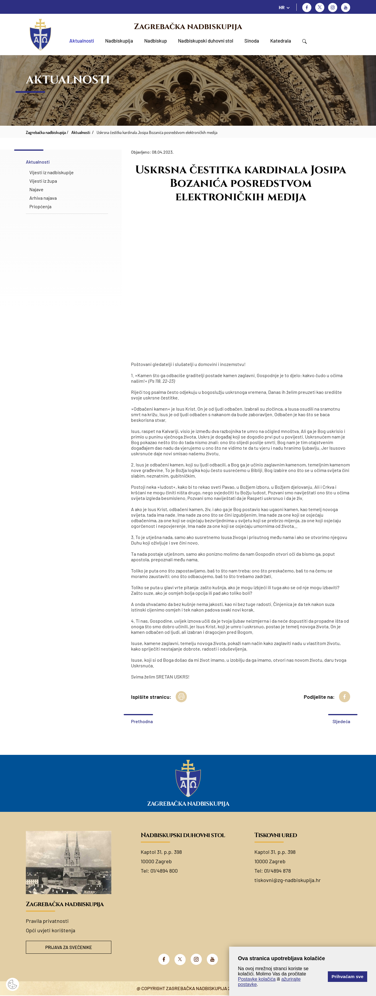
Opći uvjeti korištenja (50, 930)
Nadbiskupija (119, 40)
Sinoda (251, 40)
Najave (36, 189)
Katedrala (280, 40)
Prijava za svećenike (68, 947)
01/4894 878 (277, 870)
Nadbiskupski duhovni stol (205, 40)
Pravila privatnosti (47, 921)
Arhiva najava (43, 198)
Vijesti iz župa (43, 181)
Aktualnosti (81, 40)
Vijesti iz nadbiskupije (51, 172)
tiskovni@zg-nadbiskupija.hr (287, 880)
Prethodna (142, 721)
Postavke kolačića (257, 979)
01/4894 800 (164, 870)
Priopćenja (40, 206)
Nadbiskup (155, 40)
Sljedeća (341, 721)
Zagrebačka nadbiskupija (188, 26)
